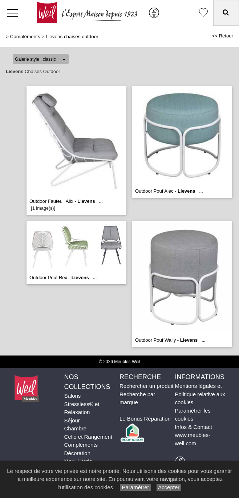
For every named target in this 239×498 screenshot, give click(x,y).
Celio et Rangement (88, 437)
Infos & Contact (193, 427)
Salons (72, 396)
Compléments (25, 36)
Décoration (77, 453)
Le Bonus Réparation (145, 418)
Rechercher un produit (146, 386)
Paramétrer (135, 487)
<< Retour (222, 36)
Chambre (75, 428)
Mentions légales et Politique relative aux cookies (200, 394)
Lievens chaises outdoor (72, 36)
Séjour (72, 420)
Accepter (169, 487)
